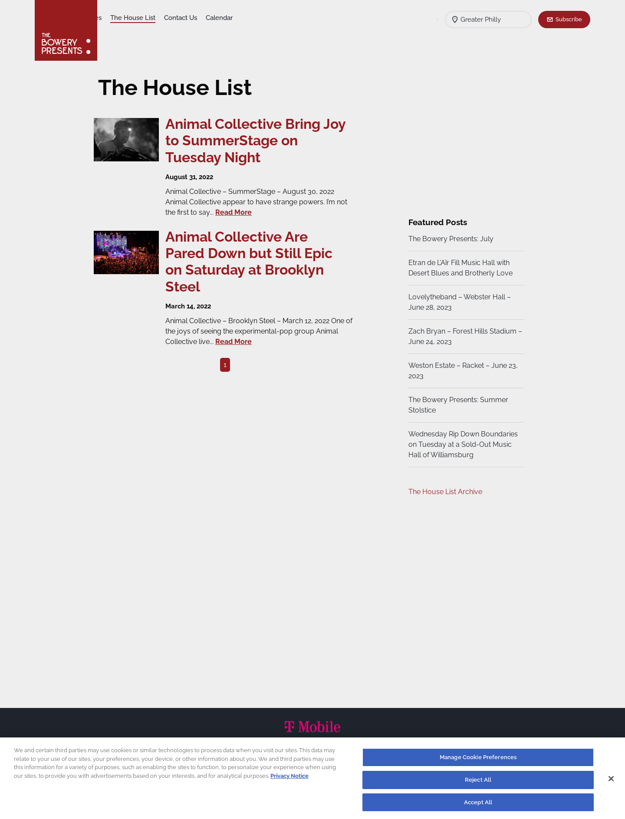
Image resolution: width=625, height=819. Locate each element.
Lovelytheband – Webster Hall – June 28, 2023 (458, 302)
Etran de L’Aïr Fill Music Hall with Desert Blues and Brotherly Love (459, 268)
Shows (116, 18)
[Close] (611, 782)
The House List (201, 18)
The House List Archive (444, 492)
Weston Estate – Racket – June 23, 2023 (461, 370)
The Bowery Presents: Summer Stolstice (457, 405)
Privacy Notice (289, 779)
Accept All (478, 806)
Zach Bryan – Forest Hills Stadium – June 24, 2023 (461, 336)
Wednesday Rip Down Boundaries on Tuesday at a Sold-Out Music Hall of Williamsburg (461, 444)
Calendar (287, 18)
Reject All (478, 783)
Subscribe (569, 19)
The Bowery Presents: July (449, 239)
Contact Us (248, 18)
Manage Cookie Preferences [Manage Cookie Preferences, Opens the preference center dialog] (478, 761)
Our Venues (152, 18)
